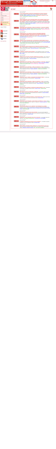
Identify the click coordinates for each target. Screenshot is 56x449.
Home (1, 12)
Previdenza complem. (4, 15)
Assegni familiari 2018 (4, 22)
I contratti (2, 17)
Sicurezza (2, 20)
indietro (51, 9)
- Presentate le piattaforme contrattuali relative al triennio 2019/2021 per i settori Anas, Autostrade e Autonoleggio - (34, 14)
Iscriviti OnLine (5, 24)
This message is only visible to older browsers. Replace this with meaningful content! (46, 2)
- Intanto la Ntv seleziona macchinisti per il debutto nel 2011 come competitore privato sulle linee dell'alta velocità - (34, 126)
